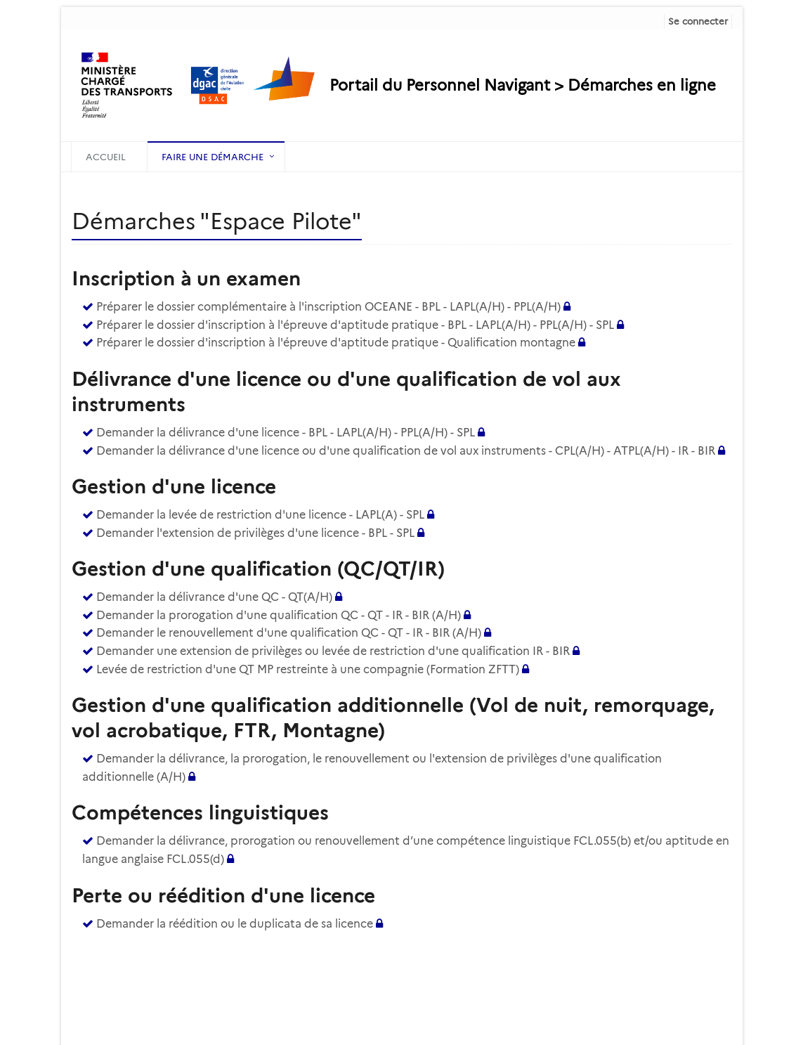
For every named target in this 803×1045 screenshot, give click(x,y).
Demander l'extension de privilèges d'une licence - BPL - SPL (255, 533)
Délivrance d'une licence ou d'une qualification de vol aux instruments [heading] (346, 391)
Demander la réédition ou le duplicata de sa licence (234, 923)
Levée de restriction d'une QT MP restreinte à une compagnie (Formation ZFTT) (307, 669)
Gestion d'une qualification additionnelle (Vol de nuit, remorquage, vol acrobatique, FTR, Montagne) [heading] (393, 717)
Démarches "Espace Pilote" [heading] (217, 221)
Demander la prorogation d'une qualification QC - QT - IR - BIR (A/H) (278, 615)
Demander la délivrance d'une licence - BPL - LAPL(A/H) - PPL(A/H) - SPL (285, 432)
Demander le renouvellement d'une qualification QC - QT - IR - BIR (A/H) (288, 633)
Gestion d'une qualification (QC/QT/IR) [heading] (258, 568)
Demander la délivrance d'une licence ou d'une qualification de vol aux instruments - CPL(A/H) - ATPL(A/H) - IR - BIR (405, 450)
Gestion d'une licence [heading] (174, 486)
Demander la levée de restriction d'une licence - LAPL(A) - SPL (260, 514)
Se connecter (698, 21)
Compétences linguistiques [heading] (200, 812)
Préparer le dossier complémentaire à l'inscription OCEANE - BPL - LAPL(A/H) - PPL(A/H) (329, 306)
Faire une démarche (212, 156)
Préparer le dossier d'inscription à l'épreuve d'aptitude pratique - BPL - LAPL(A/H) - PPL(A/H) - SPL (355, 325)
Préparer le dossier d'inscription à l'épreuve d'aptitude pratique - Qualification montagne (335, 342)
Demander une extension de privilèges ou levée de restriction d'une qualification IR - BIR (333, 651)
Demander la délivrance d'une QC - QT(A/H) (214, 597)
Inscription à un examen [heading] (186, 278)
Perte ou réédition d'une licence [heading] (223, 895)
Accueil (106, 156)
